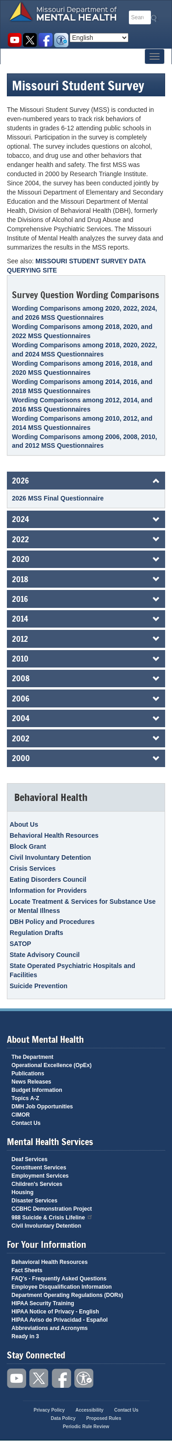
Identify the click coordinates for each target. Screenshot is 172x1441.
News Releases (31, 1082)
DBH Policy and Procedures (52, 921)
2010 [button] (20, 658)
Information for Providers (48, 890)
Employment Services (40, 1176)
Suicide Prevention (38, 986)
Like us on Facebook (46, 40)
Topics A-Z (25, 1098)
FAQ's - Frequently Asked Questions (58, 1278)
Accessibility (61, 40)
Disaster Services (34, 1200)
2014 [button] (20, 618)
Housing (22, 1192)
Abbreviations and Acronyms (49, 1328)
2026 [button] (20, 480)
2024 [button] (20, 519)
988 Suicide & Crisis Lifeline (52, 1217)
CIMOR (20, 1115)
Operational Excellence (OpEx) (51, 1065)
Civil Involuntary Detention (50, 857)
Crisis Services (32, 868)
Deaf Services (29, 1159)
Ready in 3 (25, 1336)
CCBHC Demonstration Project (51, 1209)
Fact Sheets (26, 1270)
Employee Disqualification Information (61, 1287)
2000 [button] (21, 758)
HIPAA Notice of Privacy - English (55, 1311)
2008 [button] (21, 678)
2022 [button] (20, 539)
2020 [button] (20, 559)
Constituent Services (38, 1167)
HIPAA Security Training (42, 1303)
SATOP (20, 943)
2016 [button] (20, 599)
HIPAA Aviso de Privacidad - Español (59, 1320)
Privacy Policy (49, 1410)
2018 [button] (20, 579)
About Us (24, 824)
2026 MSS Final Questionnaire (58, 498)
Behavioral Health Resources (54, 835)
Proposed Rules (103, 1418)
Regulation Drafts (36, 932)
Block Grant (28, 846)
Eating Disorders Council (48, 879)
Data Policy (63, 1418)
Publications (27, 1073)
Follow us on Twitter (30, 40)
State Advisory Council (45, 954)
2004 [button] (21, 718)
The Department (32, 1057)
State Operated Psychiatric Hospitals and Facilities (72, 970)
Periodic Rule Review (86, 1426)
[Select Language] (99, 37)
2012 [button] (20, 639)
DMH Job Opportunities (42, 1106)
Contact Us (25, 1123)
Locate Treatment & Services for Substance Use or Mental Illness (82, 906)
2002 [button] (20, 738)
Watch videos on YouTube (14, 40)
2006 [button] (20, 698)
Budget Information (36, 1090)
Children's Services (36, 1184)
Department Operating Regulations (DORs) (67, 1295)
